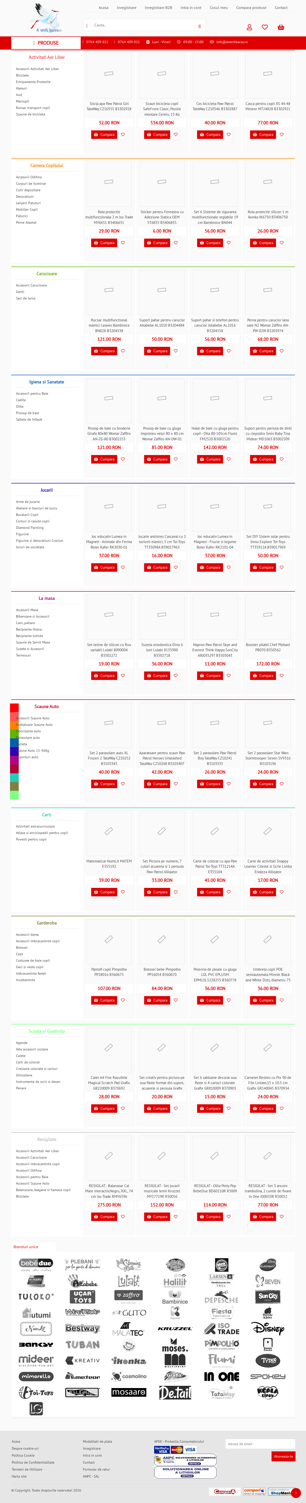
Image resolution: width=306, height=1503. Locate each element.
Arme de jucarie (28, 501)
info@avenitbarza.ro (232, 42)
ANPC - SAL (91, 1476)
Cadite (21, 400)
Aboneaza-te (283, 1456)
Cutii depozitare (28, 190)
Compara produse (251, 7)
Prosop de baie (27, 413)
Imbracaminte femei (31, 973)
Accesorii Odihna (29, 177)
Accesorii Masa (27, 610)
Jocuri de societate (30, 547)
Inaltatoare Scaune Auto (34, 724)
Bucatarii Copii (27, 514)
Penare (21, 1088)
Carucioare (46, 274)
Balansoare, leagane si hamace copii (43, 1190)
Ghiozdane (24, 1075)
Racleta (21, 744)
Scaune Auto (46, 706)
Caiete (20, 1055)
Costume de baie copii (33, 960)
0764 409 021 (97, 42)
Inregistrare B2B (158, 7)
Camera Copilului (46, 165)
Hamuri (21, 88)
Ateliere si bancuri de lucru (36, 508)
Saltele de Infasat (29, 419)
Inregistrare (126, 7)
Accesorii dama (27, 934)
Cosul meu (219, 7)
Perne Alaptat (26, 222)
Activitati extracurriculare (35, 826)
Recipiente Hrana (29, 629)
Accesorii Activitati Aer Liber (37, 69)
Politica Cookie (23, 1455)
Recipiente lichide (29, 636)
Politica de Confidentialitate (33, 1462)
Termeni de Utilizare (27, 1469)
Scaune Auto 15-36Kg (32, 750)
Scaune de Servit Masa (33, 642)
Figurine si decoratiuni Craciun (39, 540)
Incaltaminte (25, 980)
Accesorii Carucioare (31, 285)
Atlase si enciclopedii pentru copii (42, 833)
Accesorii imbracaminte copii (38, 941)
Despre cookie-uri (25, 1448)
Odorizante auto (28, 731)
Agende (21, 1042)
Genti (20, 291)
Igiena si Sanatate (46, 382)
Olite (19, 406)
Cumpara (104, 134)
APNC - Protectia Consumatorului (179, 1441)
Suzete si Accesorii (30, 649)
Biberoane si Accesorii (32, 616)
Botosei (21, 947)
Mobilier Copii (27, 209)
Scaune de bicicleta (30, 114)
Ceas (19, 954)
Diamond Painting (30, 527)
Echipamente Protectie (33, 82)
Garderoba (47, 923)
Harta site (19, 1476)
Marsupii (22, 101)
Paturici (22, 216)
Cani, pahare (25, 623)
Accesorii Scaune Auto (32, 718)
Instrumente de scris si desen (38, 1081)
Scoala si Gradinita (46, 1031)
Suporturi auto (27, 757)
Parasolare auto (28, 737)
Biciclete (22, 75)
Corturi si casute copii (32, 521)
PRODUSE (46, 43)
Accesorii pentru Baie (32, 393)
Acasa (103, 7)
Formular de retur (96, 1469)
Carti (46, 815)
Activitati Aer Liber (47, 57)
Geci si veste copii (29, 967)
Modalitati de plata (97, 1441)
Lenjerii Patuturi (28, 203)
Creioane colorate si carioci (36, 1068)
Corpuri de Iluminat (31, 183)
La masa (47, 598)
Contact (281, 7)
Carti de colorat (28, 1062)
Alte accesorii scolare (32, 1049)
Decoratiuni (25, 196)
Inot (19, 95)
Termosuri (23, 655)
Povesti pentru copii (31, 839)
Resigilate (46, 1139)
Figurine (22, 534)
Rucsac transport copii (33, 107)
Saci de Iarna (25, 298)
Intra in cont (191, 7)
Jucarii (47, 490)
